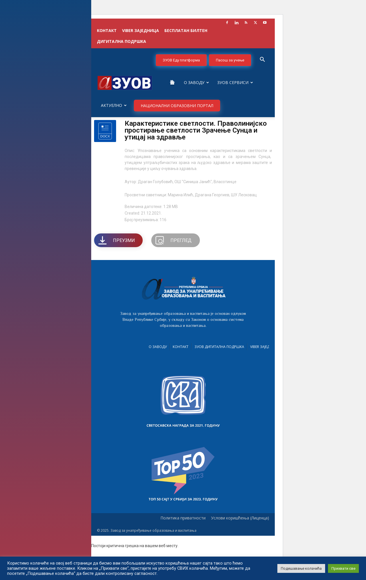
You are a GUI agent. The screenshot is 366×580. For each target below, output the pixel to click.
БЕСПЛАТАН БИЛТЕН (185, 30)
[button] (262, 60)
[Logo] (125, 82)
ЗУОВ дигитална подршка (219, 346)
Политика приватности (183, 518)
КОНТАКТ (107, 30)
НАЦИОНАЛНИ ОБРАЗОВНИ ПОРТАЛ (177, 105)
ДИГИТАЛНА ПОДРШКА (121, 41)
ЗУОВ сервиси (235, 82)
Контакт (180, 346)
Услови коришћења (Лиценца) (240, 518)
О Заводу (196, 82)
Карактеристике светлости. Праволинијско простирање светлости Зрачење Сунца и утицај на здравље (196, 130)
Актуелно (114, 105)
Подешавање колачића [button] (301, 568)
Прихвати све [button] (343, 568)
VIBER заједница (140, 30)
